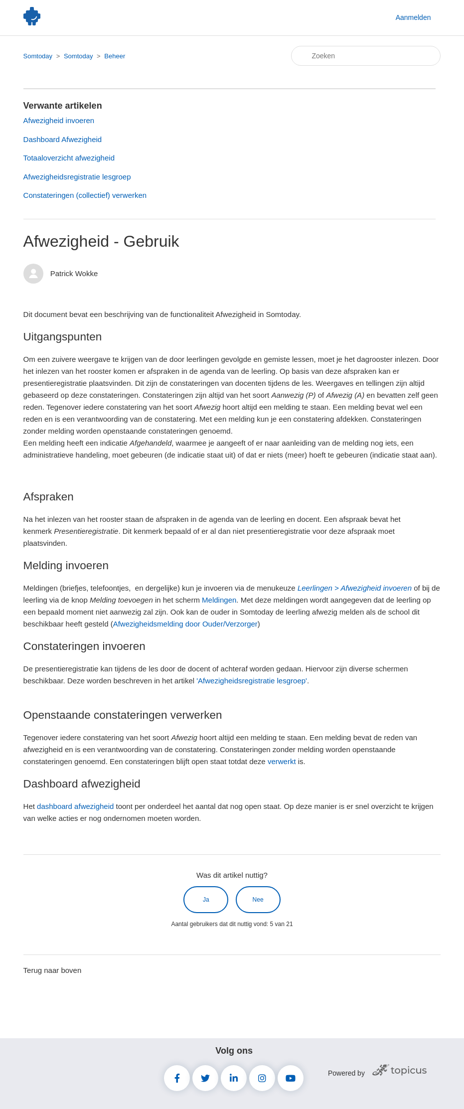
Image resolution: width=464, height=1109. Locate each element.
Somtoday (38, 56)
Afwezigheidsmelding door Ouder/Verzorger (185, 624)
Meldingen (219, 600)
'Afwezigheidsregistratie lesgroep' (251, 680)
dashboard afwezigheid (75, 806)
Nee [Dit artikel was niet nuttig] (258, 899)
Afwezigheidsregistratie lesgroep (77, 176)
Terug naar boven (52, 970)
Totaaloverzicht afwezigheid (69, 158)
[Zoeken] (366, 56)
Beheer (114, 56)
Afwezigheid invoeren (59, 120)
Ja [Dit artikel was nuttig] (206, 899)
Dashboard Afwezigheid (62, 139)
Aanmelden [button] (413, 17)
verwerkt (282, 761)
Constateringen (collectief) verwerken (85, 195)
